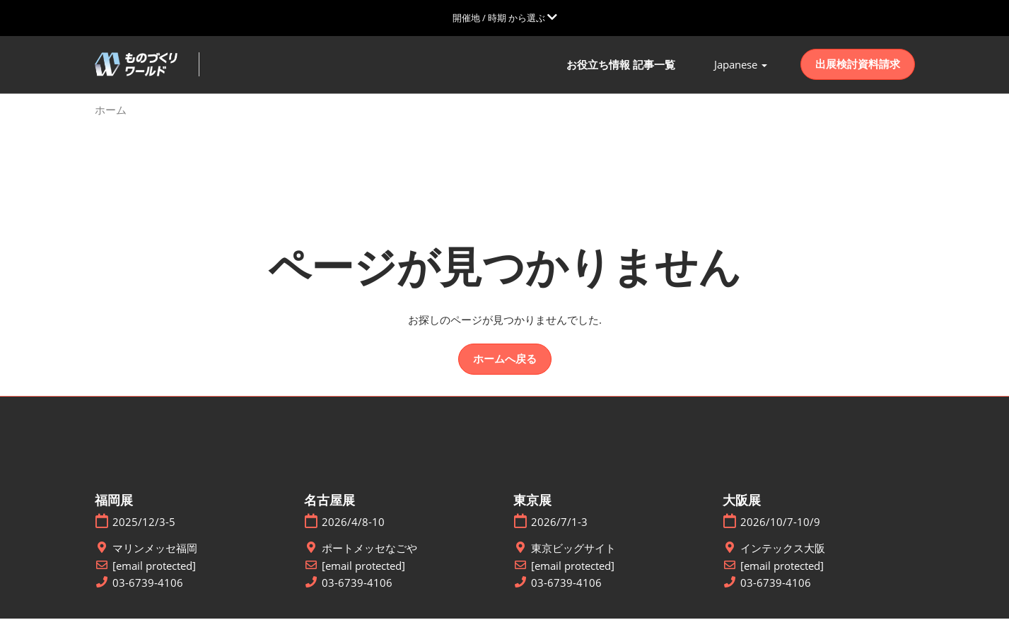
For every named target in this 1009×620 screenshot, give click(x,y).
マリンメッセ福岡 (154, 549)
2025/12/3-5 (143, 523)
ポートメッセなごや (369, 549)
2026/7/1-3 (559, 523)
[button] (857, 65)
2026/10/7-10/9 (780, 523)
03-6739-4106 (147, 584)
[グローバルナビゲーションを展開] (505, 17)
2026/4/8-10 (353, 523)
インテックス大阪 (782, 549)
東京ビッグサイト (573, 549)
